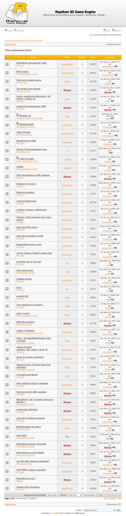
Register (19, 30)
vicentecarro (67, 185)
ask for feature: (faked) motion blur (34, 253)
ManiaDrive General (27, 127)
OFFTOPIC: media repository (31, 470)
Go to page (108, 498)
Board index (10, 44)
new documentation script (30, 236)
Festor (67, 367)
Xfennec (67, 90)
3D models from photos (29, 89)
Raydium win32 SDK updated (31, 392)
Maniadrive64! (27, 124)
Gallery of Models (25, 330)
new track (21, 435)
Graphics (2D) (24, 152)
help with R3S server (27, 227)
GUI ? (19, 287)
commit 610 (22, 296)
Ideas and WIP (25, 91)
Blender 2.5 (25, 115)
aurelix (67, 315)
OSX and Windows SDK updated (33, 175)
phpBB (54, 513)
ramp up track (27, 159)
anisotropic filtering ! (27, 409)
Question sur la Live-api (29, 262)
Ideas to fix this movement (30, 357)
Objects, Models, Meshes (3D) (31, 118)
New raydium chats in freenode (32, 383)
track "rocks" (23, 313)
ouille (67, 116)
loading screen (24, 279)
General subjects (25, 135)
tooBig (20, 166)
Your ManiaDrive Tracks (28, 74)
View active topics (35, 40)
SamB (67, 428)
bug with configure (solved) (31, 418)
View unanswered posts (14, 40)
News (21, 178)
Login (8, 30)
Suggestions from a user (29, 244)
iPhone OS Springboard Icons (32, 149)
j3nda (67, 341)
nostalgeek (67, 125)
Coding (21, 101)
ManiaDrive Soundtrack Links (32, 63)
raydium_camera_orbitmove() (32, 209)
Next (120, 498)
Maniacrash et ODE (26, 141)
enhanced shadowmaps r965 (31, 106)
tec (67, 263)
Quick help (23, 83)
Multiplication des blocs (29, 427)
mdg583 (67, 159)
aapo (67, 99)
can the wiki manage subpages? (33, 461)
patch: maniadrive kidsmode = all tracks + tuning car (33, 97)
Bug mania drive (25, 270)
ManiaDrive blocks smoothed (31, 444)
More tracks (23, 71)
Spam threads (24, 132)
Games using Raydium (28, 487)
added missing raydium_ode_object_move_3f (32, 348)
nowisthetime (67, 64)
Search (116, 30)
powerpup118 (67, 133)
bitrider (67, 81)
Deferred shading (25, 192)
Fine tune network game (29, 80)
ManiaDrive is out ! (26, 478)
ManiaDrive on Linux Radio (30, 452)
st (67, 151)
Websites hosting (25, 322)
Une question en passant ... (30, 305)
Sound (21, 65)
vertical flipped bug (26, 201)
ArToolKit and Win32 (27, 375)
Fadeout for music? (26, 184)
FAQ (106, 30)
